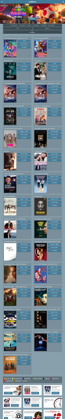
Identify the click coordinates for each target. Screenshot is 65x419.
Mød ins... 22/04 (54, 176)
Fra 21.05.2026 (54, 221)
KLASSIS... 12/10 (54, 289)
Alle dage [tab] (32, 32)
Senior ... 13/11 (24, 334)
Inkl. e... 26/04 (24, 176)
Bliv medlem (52, 25)
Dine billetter (36, 25)
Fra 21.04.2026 (24, 108)
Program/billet (13, 25)
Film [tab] (17, 28)
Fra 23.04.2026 (54, 131)
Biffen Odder (32, 2)
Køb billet (32, 18)
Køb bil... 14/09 (54, 267)
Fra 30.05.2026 (24, 244)
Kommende (22, 25)
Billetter (35, 393)
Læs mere (23, 47)
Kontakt (29, 25)
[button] (3, 20)
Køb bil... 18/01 (24, 357)
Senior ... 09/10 (24, 289)
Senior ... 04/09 (24, 267)
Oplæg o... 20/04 (24, 131)
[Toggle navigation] (1, 1)
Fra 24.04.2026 (24, 154)
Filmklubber (44, 25)
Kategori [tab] (47, 28)
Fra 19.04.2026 (54, 108)
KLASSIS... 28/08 (54, 244)
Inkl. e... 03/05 (24, 221)
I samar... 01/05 (54, 199)
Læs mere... (8, 393)
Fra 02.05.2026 (24, 86)
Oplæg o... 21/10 (24, 312)
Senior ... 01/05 (24, 199)
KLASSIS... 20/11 (54, 334)
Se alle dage (24, 44)
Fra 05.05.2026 (54, 86)
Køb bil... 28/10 (54, 312)
